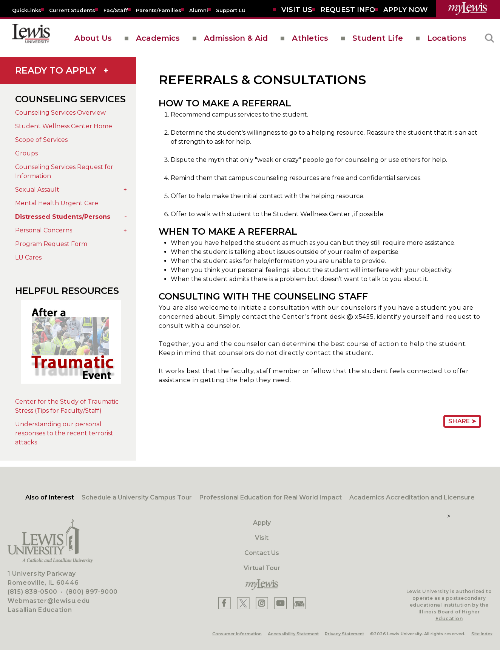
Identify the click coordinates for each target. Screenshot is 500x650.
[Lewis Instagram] (262, 603)
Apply (262, 522)
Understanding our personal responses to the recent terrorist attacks (64, 433)
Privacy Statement (344, 633)
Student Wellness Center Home (63, 126)
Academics (158, 38)
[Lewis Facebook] (224, 603)
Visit (262, 537)
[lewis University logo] (31, 38)
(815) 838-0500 (32, 591)
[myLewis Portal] (468, 9)
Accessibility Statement (293, 633)
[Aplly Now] (405, 10)
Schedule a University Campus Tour (137, 497)
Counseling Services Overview (60, 112)
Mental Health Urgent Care (56, 203)
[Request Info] (347, 10)
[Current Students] (72, 10)
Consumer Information (237, 633)
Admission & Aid (236, 38)
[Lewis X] (243, 603)
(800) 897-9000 (92, 591)
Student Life (377, 38)
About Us (93, 38)
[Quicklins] (26, 10)
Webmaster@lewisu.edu (49, 600)
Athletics (310, 38)
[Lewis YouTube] (280, 603)
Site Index (481, 633)
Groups (26, 153)
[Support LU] (230, 10)
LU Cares (28, 257)
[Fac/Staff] (115, 10)
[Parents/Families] (158, 10)
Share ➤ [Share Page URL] (462, 421)
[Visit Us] (296, 10)
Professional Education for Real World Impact (270, 497)
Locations (446, 38)
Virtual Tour (262, 568)
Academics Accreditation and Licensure (412, 497)
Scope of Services (41, 139)
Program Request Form (51, 243)
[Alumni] (198, 10)
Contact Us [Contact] (261, 552)
